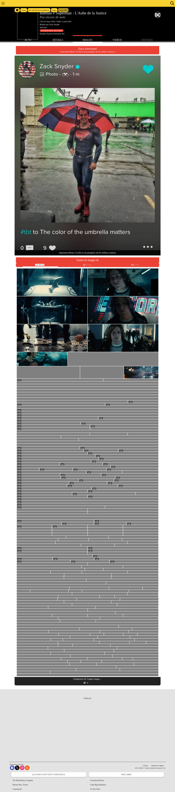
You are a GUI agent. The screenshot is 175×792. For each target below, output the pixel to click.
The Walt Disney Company (23, 780)
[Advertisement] (87, 727)
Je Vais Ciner (95, 789)
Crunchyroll (17, 789)
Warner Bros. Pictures (51, 31)
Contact (145, 766)
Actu (28, 39)
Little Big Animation (98, 785)
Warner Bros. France (20, 785)
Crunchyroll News (97, 780)
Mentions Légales (157, 766)
